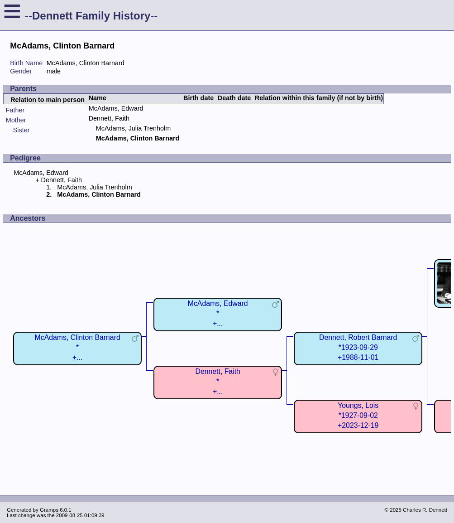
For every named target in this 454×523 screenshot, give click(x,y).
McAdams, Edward (116, 108)
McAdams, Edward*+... (218, 313)
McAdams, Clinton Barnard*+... (77, 347)
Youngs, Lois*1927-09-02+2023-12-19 (358, 415)
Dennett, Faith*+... (217, 381)
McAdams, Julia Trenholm (133, 128)
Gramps (49, 510)
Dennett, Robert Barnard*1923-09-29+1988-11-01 (358, 347)
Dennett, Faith (109, 118)
